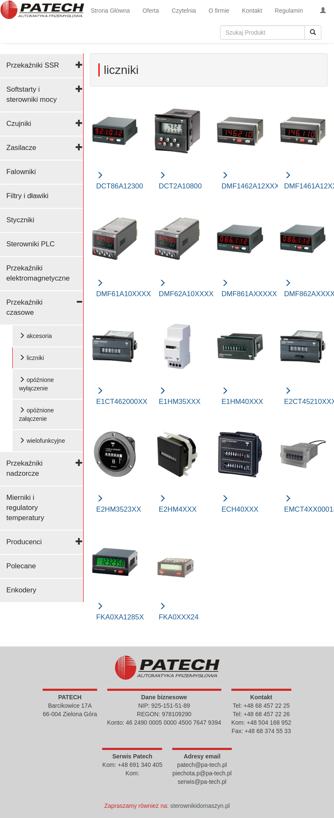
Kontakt (252, 10)
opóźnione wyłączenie (36, 384)
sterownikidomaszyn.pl (200, 805)
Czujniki (18, 124)
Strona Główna (110, 10)
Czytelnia (184, 10)
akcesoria (35, 336)
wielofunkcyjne (42, 440)
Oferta (151, 10)
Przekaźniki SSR (32, 65)
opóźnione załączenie (36, 414)
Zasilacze (21, 148)
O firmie (219, 10)
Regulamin (289, 10)
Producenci (24, 542)
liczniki (31, 357)
